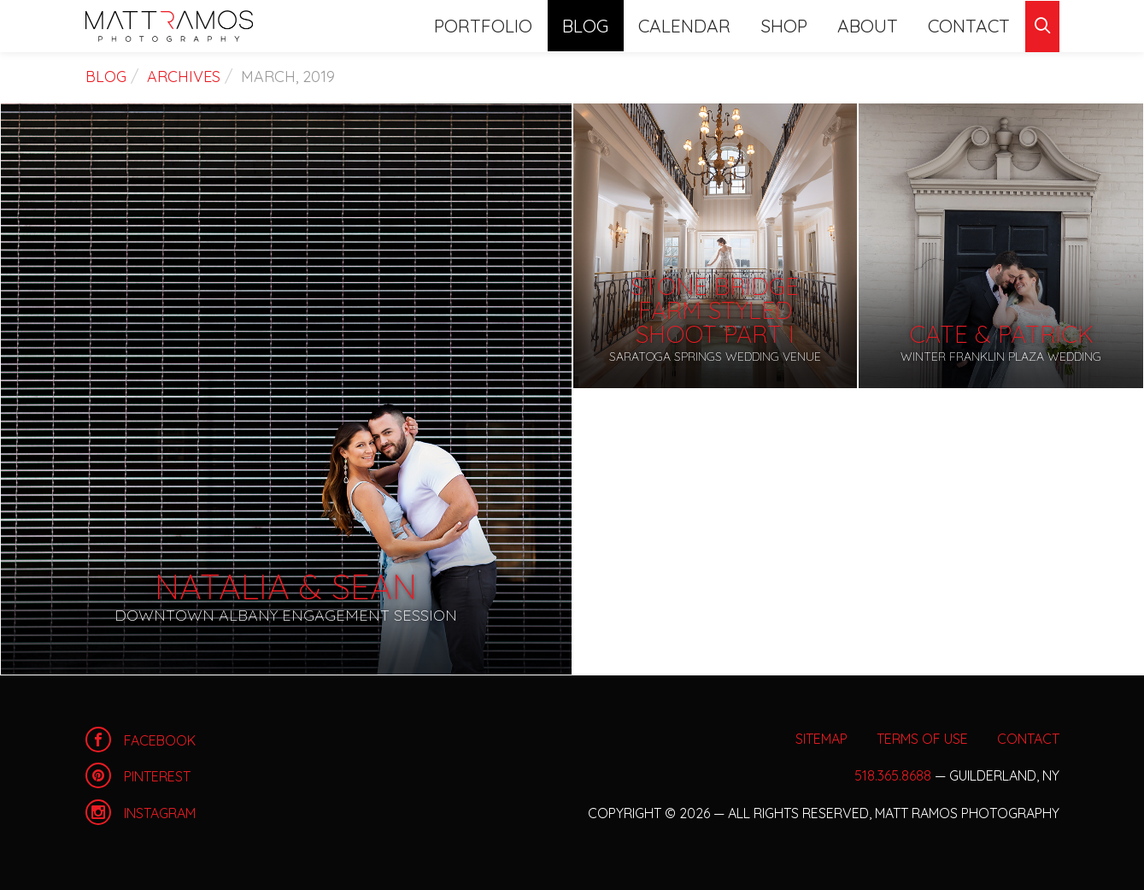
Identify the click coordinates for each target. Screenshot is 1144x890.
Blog (618, 25)
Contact (973, 25)
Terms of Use (922, 738)
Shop (803, 25)
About (879, 25)
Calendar (710, 25)
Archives (183, 76)
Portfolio (523, 25)
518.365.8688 (892, 775)
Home (169, 25)
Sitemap (821, 738)
